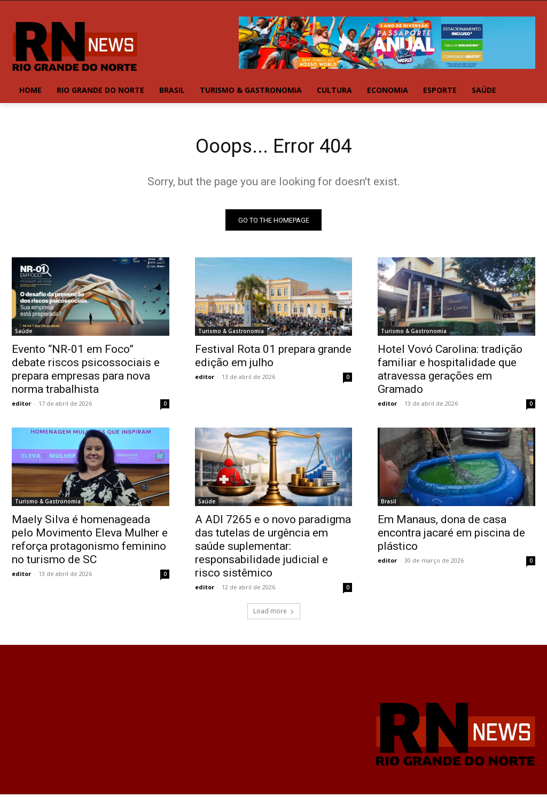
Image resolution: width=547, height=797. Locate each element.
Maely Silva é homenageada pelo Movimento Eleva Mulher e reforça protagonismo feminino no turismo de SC (90, 542)
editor (21, 407)
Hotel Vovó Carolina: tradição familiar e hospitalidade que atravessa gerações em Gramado (450, 372)
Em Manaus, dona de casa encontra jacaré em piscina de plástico (451, 536)
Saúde (23, 334)
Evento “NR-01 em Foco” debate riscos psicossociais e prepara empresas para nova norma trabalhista (86, 372)
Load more (273, 613)
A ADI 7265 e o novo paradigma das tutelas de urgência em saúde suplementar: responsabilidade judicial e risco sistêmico (273, 549)
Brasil (388, 504)
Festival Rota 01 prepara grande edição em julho (273, 359)
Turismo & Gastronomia (231, 334)
